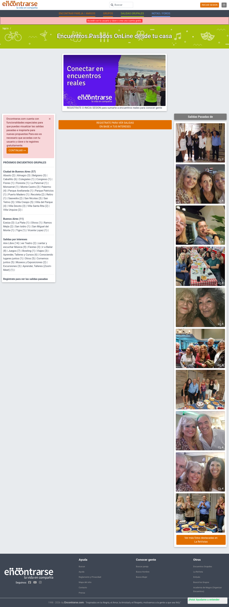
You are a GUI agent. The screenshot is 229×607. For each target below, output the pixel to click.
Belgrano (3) (39, 175)
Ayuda (81, 572)
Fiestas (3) (34, 247)
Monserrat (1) (11, 186)
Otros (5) (30, 258)
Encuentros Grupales (202, 566)
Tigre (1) (21, 230)
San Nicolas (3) (33, 198)
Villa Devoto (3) (17, 205)
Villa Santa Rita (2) (38, 205)
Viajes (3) (42, 250)
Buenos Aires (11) (13, 218)
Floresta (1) (23, 183)
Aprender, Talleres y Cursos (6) (20, 254)
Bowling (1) (29, 250)
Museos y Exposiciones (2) (31, 262)
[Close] (49, 119)
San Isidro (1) (23, 226)
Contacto (83, 587)
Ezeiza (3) (9, 222)
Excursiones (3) (12, 266)
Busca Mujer (141, 577)
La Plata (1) (23, 222)
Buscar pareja (142, 566)
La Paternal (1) (39, 183)
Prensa (82, 593)
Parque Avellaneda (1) (21, 190)
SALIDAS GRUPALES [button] (132, 13)
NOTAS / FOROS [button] (161, 13)
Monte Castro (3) (30, 186)
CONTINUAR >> (17, 150)
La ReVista (198, 572)
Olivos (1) (37, 222)
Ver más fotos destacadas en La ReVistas (201, 539)
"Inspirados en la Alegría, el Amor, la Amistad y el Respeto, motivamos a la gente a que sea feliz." (133, 602)
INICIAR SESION (210, 5)
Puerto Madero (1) (19, 194)
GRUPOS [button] (108, 13)
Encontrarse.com (74, 602)
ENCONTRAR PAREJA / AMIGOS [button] (77, 13)
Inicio (6, 28)
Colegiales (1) (27, 179)
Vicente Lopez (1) (38, 230)
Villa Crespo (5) (25, 202)
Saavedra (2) (15, 198)
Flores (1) (9, 183)
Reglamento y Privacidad (90, 577)
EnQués (196, 577)
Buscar (82, 566)
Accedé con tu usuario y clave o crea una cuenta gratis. (114, 20)
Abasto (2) (9, 175)
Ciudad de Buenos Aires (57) (19, 171)
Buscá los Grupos (201, 582)
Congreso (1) (44, 179)
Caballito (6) (10, 179)
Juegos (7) (14, 250)
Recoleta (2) (38, 194)
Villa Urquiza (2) (12, 209)
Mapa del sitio (85, 582)
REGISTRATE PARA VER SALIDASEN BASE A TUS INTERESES (115, 124)
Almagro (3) (24, 175)
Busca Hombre (142, 572)
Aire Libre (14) (11, 243)
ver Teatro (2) (29, 243)
